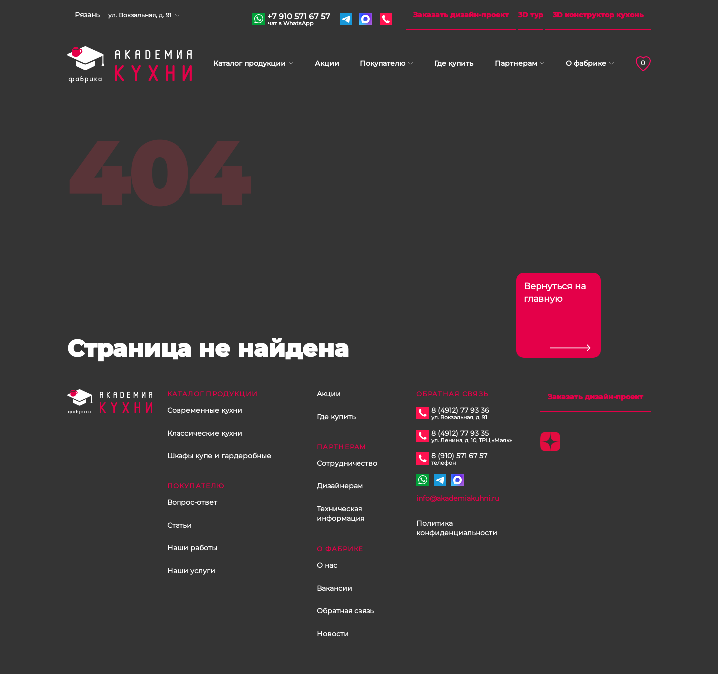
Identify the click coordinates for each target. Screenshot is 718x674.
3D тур (530, 14)
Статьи (179, 525)
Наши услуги (191, 570)
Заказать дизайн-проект (461, 14)
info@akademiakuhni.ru (457, 498)
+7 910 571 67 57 (298, 18)
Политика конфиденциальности (456, 528)
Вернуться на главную (555, 292)
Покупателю (382, 63)
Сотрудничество (347, 463)
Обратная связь (345, 610)
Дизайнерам (340, 485)
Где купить (453, 63)
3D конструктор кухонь (598, 14)
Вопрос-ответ (192, 502)
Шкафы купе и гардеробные (219, 455)
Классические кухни (204, 433)
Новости (333, 633)
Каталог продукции (249, 63)
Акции (327, 63)
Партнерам (516, 63)
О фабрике (586, 63)
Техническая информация (340, 513)
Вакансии (334, 588)
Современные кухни (204, 410)
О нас (327, 565)
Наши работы (192, 547)
